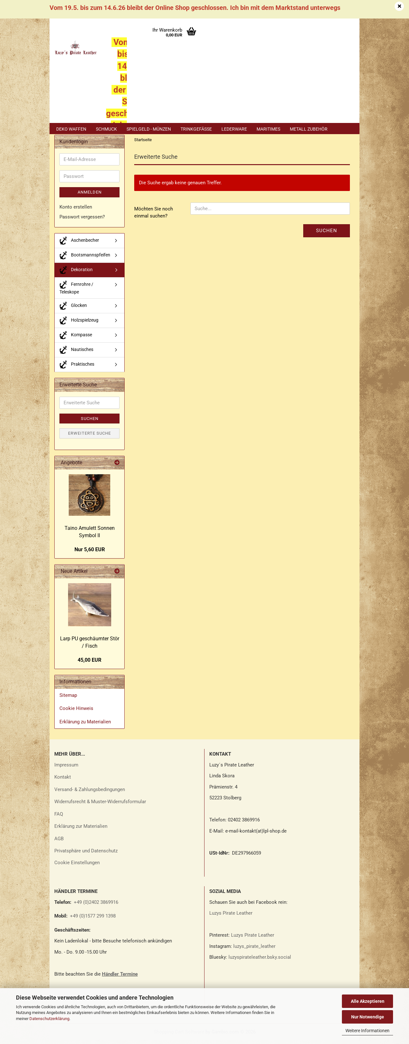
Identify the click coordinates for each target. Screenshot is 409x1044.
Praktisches (76, 369)
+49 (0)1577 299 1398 (92, 920)
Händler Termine (120, 978)
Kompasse (75, 339)
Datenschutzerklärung (49, 1018)
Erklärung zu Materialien (85, 726)
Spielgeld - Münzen (149, 129)
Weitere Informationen (367, 1030)
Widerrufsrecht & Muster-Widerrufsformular (100, 806)
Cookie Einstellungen (77, 867)
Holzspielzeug (78, 325)
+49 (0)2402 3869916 (96, 906)
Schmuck (106, 129)
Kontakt (62, 781)
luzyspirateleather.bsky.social (259, 961)
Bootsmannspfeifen (84, 259)
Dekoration (76, 274)
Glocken (73, 310)
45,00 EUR (89, 664)
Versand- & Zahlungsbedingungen (89, 793)
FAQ (58, 818)
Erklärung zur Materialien (80, 830)
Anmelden (90, 196)
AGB (59, 843)
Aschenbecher (79, 245)
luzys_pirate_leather (254, 950)
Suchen (326, 235)
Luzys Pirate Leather (230, 917)
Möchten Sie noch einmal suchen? (153, 216)
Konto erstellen (75, 211)
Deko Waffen (71, 129)
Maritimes (268, 129)
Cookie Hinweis (76, 713)
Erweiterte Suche (89, 437)
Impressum (66, 769)
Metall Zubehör (309, 129)
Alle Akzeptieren (367, 1001)
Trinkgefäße (196, 129)
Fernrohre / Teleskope (76, 292)
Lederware (234, 129)
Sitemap (68, 699)
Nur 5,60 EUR (89, 554)
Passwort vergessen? (82, 221)
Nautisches (76, 354)
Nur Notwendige (367, 1016)
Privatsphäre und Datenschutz (86, 855)
